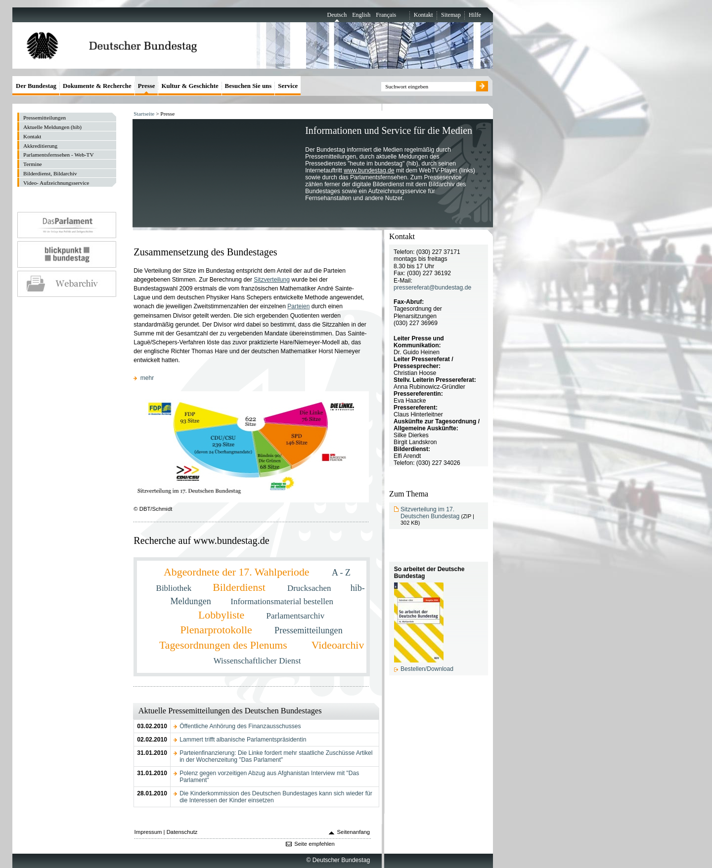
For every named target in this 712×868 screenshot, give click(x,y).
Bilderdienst (240, 587)
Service (288, 85)
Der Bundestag (36, 85)
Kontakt (423, 14)
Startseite (144, 114)
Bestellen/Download (426, 668)
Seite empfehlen (314, 844)
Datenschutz (182, 832)
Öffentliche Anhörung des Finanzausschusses (240, 726)
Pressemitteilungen (308, 630)
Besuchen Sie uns (248, 85)
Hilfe (475, 14)
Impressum (148, 832)
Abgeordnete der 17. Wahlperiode (238, 572)
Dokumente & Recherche (97, 85)
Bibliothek (175, 588)
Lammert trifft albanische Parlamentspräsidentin (242, 739)
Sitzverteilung (272, 279)
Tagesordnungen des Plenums (224, 645)
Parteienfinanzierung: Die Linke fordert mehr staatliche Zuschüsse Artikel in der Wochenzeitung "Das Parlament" (275, 756)
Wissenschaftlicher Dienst (257, 660)
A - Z (341, 573)
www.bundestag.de (369, 170)
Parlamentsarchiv (295, 615)
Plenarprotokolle (217, 630)
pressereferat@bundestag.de (432, 287)
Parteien (298, 306)
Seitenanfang (353, 832)
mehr (147, 377)
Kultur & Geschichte (189, 85)
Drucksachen (310, 588)
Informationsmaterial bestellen (281, 601)
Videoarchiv (338, 645)
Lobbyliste (222, 615)
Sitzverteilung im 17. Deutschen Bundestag (429, 513)
